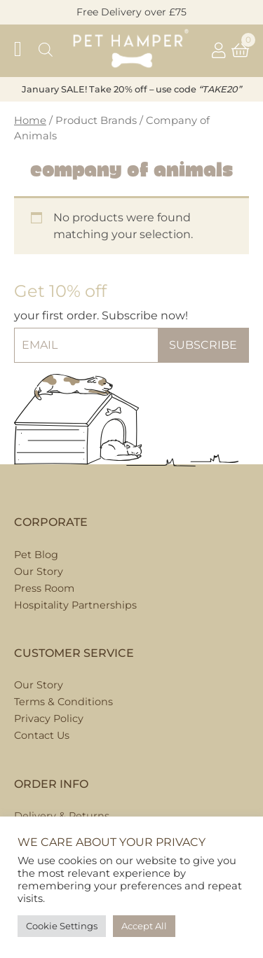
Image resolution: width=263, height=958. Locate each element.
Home (30, 120)
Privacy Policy (48, 718)
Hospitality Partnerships (75, 605)
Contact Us (41, 735)
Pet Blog (36, 554)
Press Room (44, 588)
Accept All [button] (144, 925)
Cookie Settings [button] (61, 925)
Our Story (38, 685)
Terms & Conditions (63, 701)
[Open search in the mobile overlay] (46, 51)
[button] (24, 51)
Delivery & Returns (61, 816)
